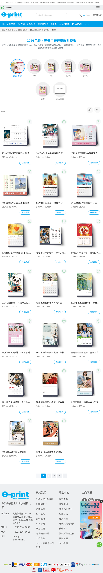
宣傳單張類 (43, 24)
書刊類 (54, 24)
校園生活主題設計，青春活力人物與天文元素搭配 (86, 353)
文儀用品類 (64, 24)
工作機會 (40, 539)
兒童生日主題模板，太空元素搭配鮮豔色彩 (51, 253)
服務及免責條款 (66, 524)
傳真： (4, 532)
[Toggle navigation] (98, 7)
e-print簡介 (41, 504)
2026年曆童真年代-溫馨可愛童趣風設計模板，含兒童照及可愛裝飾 (86, 153)
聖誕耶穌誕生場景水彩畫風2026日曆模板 (17, 253)
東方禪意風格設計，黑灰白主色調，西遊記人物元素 (17, 403)
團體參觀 (63, 539)
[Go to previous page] (38, 476)
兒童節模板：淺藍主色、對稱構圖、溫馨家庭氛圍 (86, 403)
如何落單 (63, 499)
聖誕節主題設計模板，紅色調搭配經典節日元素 (51, 403)
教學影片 (63, 529)
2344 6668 (7, 7)
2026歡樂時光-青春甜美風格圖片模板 (17, 203)
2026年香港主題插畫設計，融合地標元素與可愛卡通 (17, 452)
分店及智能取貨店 (44, 499)
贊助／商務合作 (66, 534)
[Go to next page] (65, 476)
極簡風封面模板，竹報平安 (49, 303)
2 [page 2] (48, 476)
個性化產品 (23, 30)
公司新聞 (40, 524)
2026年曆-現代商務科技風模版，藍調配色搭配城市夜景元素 (17, 153)
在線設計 (25, 163)
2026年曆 (63, 544)
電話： (4, 527)
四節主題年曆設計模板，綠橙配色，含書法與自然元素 (51, 353)
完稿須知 (63, 504)
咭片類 (21, 24)
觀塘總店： (6, 514)
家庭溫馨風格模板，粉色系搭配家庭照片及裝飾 (17, 353)
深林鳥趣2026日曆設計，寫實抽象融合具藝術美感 (86, 203)
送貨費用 (63, 519)
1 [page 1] (43, 476)
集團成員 (40, 509)
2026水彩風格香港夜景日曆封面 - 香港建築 (51, 153)
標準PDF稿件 (65, 509)
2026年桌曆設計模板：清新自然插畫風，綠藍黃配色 (86, 303)
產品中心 (11, 30)
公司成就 (40, 514)
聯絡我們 (40, 529)
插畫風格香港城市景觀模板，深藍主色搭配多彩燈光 (51, 452)
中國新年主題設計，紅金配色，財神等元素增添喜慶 (86, 253)
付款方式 (63, 514)
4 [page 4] (59, 476)
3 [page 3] (54, 476)
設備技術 (40, 519)
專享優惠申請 (42, 534)
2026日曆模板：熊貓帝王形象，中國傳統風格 (17, 303)
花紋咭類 (31, 24)
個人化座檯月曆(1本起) (39, 30)
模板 (54, 30)
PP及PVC (77, 24)
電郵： (4, 537)
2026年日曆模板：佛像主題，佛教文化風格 (51, 203)
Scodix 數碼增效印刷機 (45, 545)
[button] (97, 110)
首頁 (3, 30)
